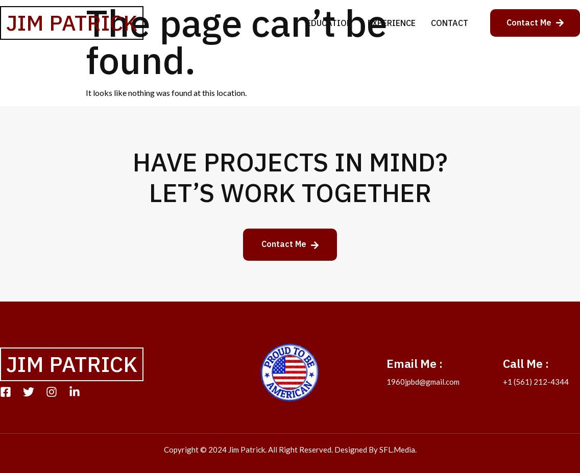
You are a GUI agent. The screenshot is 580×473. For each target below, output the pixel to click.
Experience (392, 23)
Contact (449, 23)
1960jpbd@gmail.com (423, 381)
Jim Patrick (71, 23)
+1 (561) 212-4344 (536, 381)
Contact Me (535, 22)
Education (329, 23)
